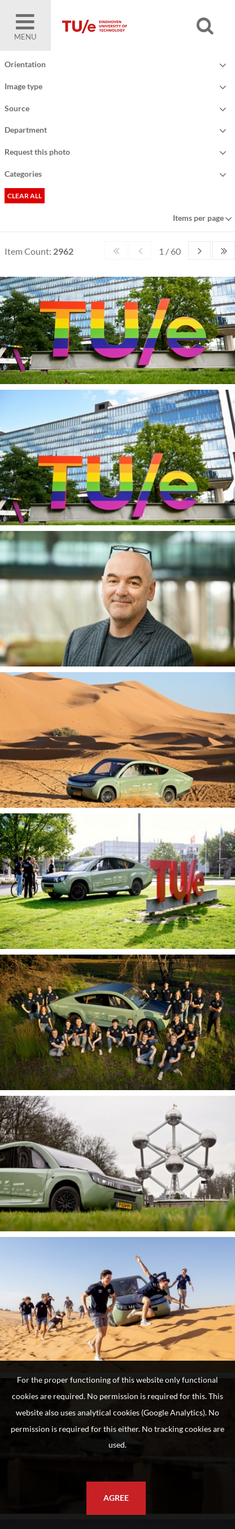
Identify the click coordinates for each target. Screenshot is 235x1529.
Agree (116, 1497)
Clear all (24, 195)
